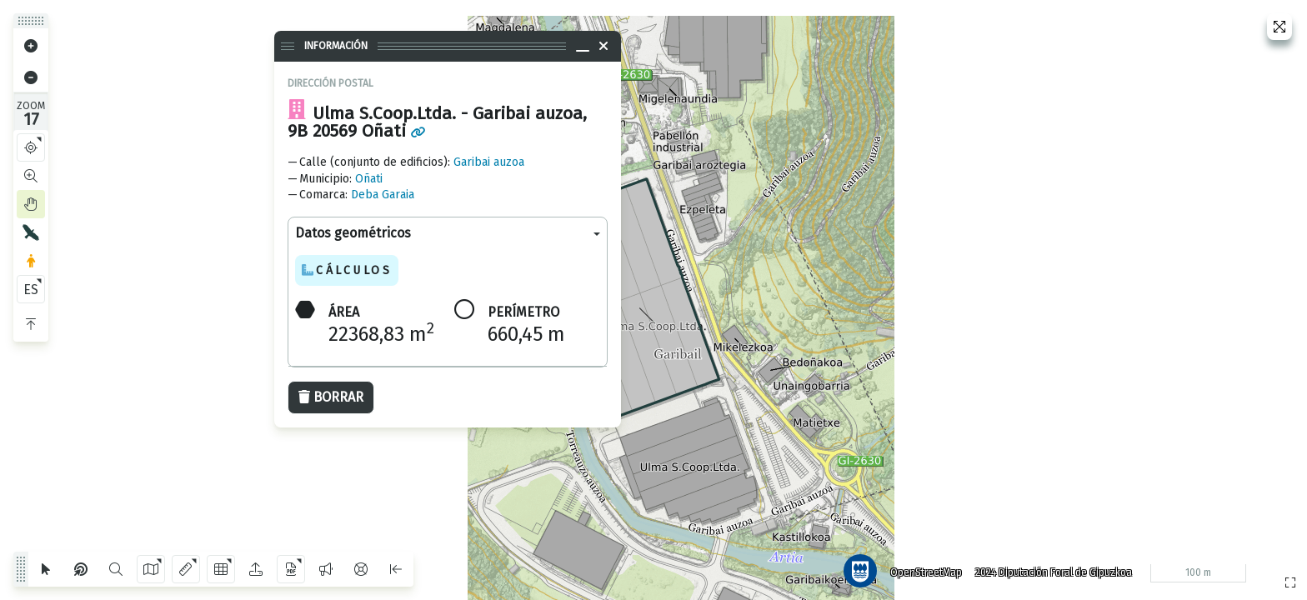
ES (30, 290)
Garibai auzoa (488, 162)
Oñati (369, 179)
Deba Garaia (382, 195)
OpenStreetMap (924, 571)
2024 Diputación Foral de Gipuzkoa (1052, 571)
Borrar (330, 397)
